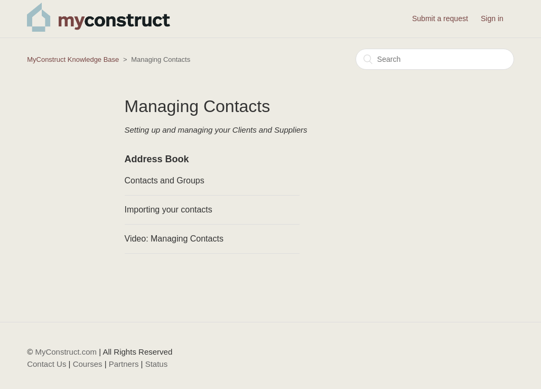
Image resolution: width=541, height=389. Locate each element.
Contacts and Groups (164, 180)
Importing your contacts (168, 209)
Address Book (157, 159)
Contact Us (46, 363)
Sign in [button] (492, 18)
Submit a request (440, 18)
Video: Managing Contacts (174, 238)
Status (156, 363)
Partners (124, 363)
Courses (87, 363)
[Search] (435, 59)
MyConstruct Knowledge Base (73, 59)
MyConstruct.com (66, 351)
